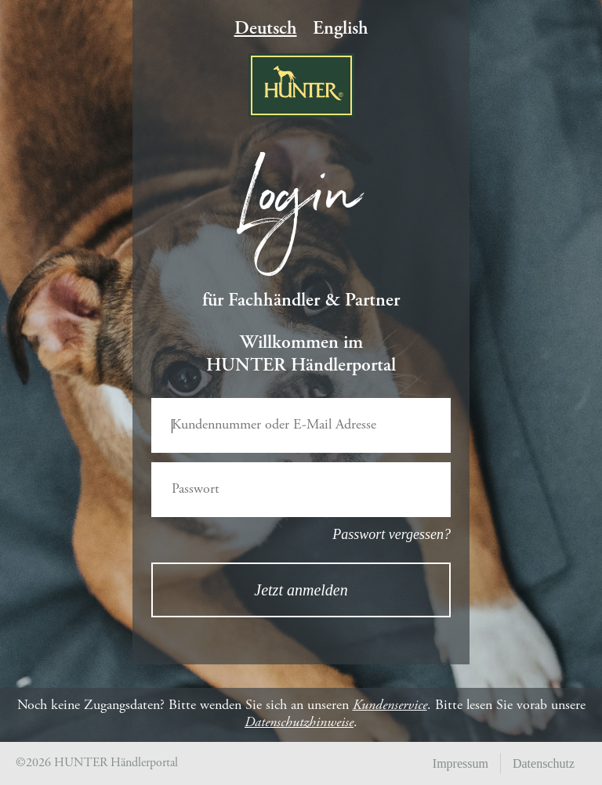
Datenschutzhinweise (299, 723)
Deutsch (265, 29)
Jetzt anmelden (300, 590)
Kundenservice (390, 706)
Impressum (460, 763)
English (340, 29)
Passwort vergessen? (391, 534)
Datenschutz (544, 763)
